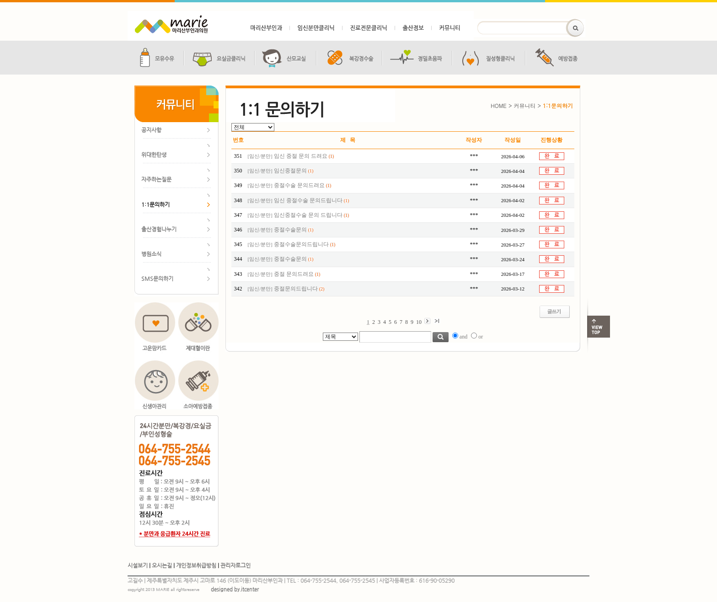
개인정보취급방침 (196, 565)
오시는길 (162, 565)
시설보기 (138, 565)
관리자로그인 (235, 565)
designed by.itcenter (235, 589)
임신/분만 (260, 156)
